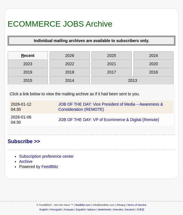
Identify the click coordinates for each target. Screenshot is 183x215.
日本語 (140, 209)
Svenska (118, 209)
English (44, 209)
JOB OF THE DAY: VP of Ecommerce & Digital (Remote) (108, 119)
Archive (26, 161)
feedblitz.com (82, 205)
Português (56, 209)
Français (69, 209)
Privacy (121, 205)
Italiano (91, 209)
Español (80, 209)
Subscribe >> (24, 141)
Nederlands (104, 209)
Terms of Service (136, 205)
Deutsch (129, 209)
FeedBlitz (50, 166)
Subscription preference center (46, 156)
